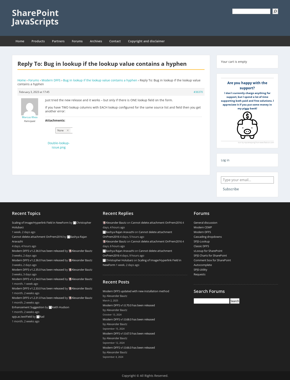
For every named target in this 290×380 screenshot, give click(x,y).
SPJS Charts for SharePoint (210, 255)
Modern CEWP (203, 227)
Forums (77, 41)
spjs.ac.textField (22, 316)
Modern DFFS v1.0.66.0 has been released (129, 347)
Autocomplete (203, 265)
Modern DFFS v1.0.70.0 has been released (129, 305)
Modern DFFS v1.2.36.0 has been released (38, 251)
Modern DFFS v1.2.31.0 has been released (38, 298)
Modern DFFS (51, 80)
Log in (225, 160)
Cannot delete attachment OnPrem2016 (37, 237)
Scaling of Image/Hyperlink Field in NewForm (40, 222)
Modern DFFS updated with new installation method (136, 291)
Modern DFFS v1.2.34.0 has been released (38, 279)
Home (20, 41)
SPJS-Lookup (202, 241)
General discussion (205, 222)
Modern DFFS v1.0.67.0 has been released (129, 333)
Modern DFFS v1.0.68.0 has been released (129, 319)
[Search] (275, 11)
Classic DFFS (201, 246)
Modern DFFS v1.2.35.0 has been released (38, 269)
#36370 (198, 92)
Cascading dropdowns (208, 237)
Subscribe (231, 189)
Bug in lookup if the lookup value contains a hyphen (100, 80)
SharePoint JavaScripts (35, 17)
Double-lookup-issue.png (59, 145)
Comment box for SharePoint (212, 260)
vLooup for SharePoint (208, 251)
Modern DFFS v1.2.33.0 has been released (38, 288)
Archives (96, 41)
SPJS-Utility (200, 269)
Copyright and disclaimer (146, 41)
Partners (58, 41)
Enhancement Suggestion (28, 307)
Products (38, 41)
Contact (115, 41)
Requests (199, 274)
